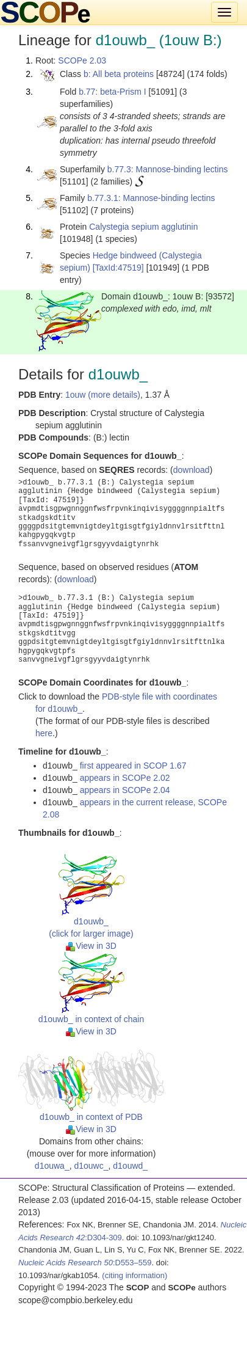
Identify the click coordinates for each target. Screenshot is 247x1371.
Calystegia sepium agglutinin (143, 227)
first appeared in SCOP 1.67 (133, 765)
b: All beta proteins (119, 74)
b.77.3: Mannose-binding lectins (167, 169)
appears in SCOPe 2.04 (125, 790)
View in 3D (91, 946)
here (43, 733)
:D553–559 (85, 1262)
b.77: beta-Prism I (112, 92)
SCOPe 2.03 (82, 60)
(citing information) (134, 1275)
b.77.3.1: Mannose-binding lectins (151, 198)
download (191, 470)
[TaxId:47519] (118, 267)
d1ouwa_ (52, 1166)
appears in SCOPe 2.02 (125, 778)
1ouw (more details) (102, 395)
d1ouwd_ (130, 1166)
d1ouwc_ (91, 1166)
